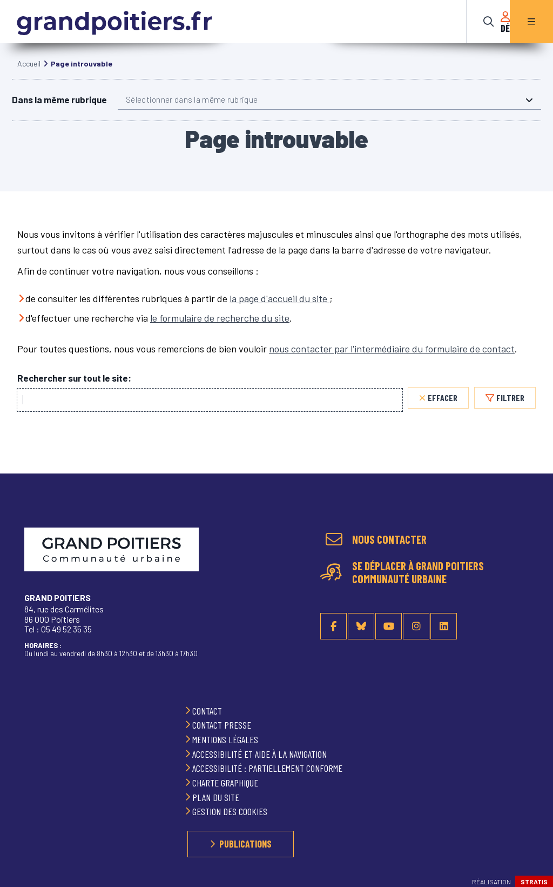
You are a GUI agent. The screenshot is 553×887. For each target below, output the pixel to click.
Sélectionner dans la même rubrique (192, 110)
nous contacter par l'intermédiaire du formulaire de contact (392, 359)
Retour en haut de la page (531, 533)
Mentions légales (226, 739)
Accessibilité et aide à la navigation (260, 754)
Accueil (29, 74)
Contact (208, 711)
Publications (245, 844)
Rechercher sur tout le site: (74, 389)
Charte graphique (226, 783)
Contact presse (222, 725)
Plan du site (216, 797)
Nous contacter (389, 539)
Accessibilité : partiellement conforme (268, 769)
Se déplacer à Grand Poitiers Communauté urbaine (418, 573)
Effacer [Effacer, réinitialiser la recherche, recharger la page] (442, 408)
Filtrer (510, 408)
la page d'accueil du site (279, 309)
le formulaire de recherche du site (219, 329)
